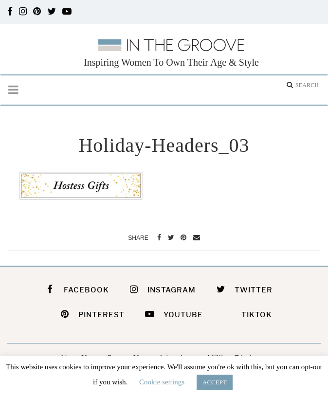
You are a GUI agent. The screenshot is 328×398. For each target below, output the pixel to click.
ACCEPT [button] (214, 382)
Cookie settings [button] (161, 382)
